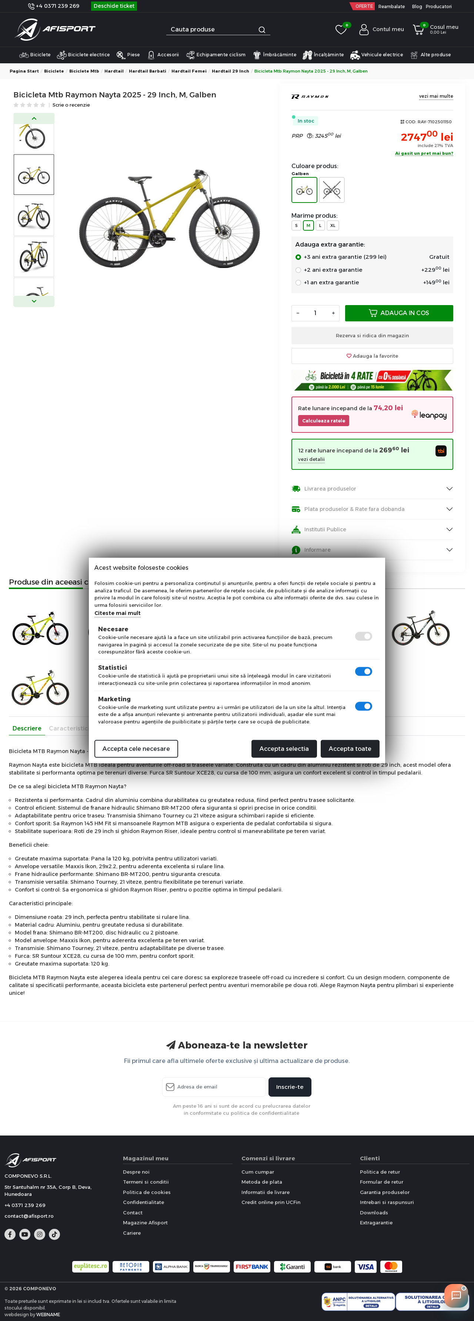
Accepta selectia (284, 748)
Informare (311, 550)
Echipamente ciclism (215, 55)
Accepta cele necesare (136, 748)
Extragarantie (376, 1222)
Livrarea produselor (323, 489)
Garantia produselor (385, 1192)
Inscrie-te (290, 1086)
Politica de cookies (147, 1192)
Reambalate (391, 6)
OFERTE (364, 6)
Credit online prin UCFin (270, 1202)
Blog (417, 6)
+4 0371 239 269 (53, 6)
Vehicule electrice (376, 55)
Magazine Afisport (145, 1222)
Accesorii (162, 55)
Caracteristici (69, 728)
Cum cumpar (257, 1172)
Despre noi (136, 1172)
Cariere (132, 1233)
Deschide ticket (114, 6)
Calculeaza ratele (323, 421)
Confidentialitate (143, 1202)
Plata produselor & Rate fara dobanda (348, 509)
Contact (133, 1212)
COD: (411, 121)
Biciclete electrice (83, 55)
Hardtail (114, 71)
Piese (128, 55)
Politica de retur (380, 1172)
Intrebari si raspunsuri (387, 1202)
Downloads (374, 1212)
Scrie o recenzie (71, 105)
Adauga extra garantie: (330, 244)
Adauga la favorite (372, 356)
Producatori (439, 6)
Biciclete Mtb (84, 71)
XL (333, 225)
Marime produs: (314, 215)
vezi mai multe (436, 96)
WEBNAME (48, 1314)
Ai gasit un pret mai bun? (424, 153)
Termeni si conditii (146, 1182)
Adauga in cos (399, 313)
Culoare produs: (314, 166)
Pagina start (24, 71)
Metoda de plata (261, 1182)
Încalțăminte (323, 55)
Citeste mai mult (117, 613)
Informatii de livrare (265, 1192)
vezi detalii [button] (311, 459)
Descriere (27, 728)
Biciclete (35, 55)
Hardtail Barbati (147, 71)
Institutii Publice (318, 529)
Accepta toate (350, 748)
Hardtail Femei (189, 71)
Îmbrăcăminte (274, 55)
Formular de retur (381, 1182)
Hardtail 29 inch (230, 71)
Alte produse (430, 55)
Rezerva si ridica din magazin (372, 335)
